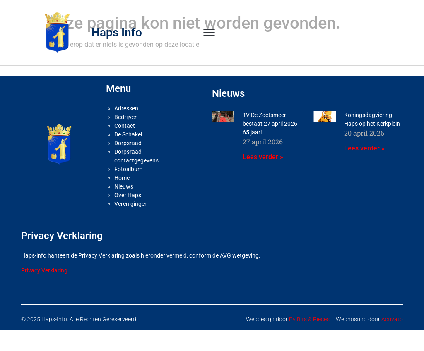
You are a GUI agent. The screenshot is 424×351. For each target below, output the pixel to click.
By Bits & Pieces (309, 319)
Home (122, 177)
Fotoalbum (128, 169)
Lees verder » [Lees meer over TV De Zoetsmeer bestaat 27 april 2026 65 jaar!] (263, 157)
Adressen (126, 108)
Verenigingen (131, 204)
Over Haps (127, 195)
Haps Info (117, 32)
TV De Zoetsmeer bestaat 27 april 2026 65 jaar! (270, 124)
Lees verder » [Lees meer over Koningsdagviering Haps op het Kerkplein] (364, 148)
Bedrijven (126, 117)
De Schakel (128, 134)
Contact (124, 125)
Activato (392, 319)
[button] (209, 32)
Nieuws (123, 186)
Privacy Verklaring (44, 270)
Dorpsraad (128, 143)
